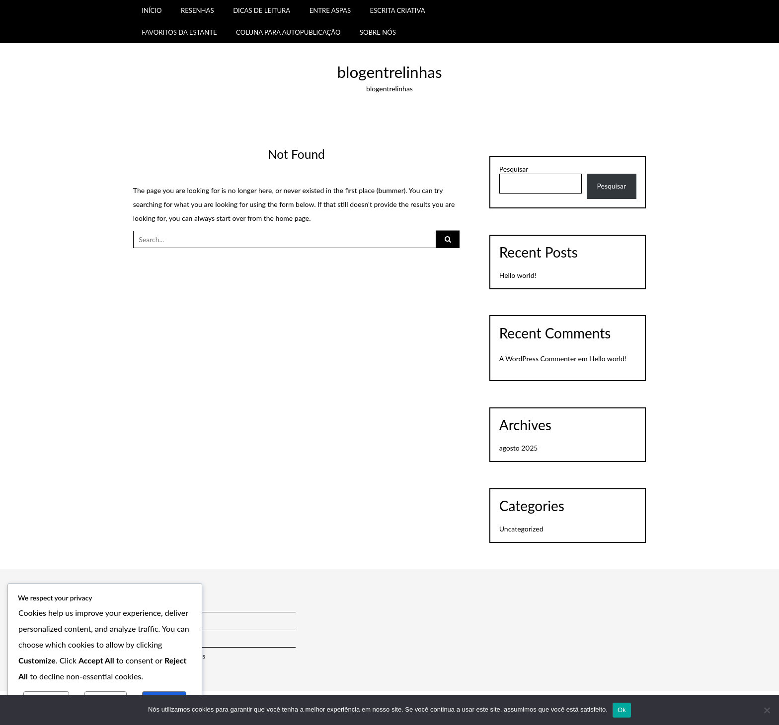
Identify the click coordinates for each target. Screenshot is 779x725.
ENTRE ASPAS (330, 10)
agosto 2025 (518, 448)
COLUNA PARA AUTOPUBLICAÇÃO (288, 32)
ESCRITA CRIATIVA (397, 10)
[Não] (767, 710)
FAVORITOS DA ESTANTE (179, 32)
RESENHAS (197, 10)
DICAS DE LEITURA (261, 10)
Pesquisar (514, 169)
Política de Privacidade (167, 603)
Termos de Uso (155, 620)
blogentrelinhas (389, 72)
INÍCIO (151, 10)
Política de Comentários (169, 656)
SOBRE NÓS (378, 32)
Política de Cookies (162, 638)
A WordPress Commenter (537, 358)
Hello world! (518, 275)
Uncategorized (521, 529)
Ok (622, 710)
